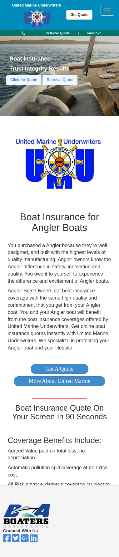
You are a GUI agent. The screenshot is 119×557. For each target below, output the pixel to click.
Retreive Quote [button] (60, 80)
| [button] (78, 33)
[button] (59, 369)
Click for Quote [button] (23, 80)
